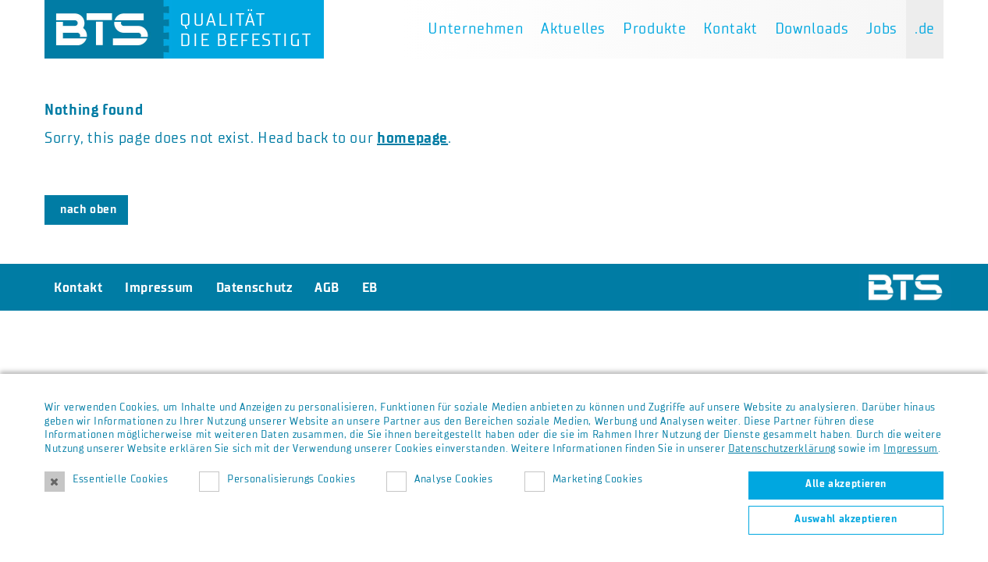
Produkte (654, 29)
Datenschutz (254, 287)
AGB (327, 287)
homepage (412, 138)
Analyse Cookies (453, 479)
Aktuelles (573, 29)
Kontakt (730, 29)
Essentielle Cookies (120, 479)
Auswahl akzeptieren (845, 519)
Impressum (910, 448)
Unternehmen (476, 29)
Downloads (812, 29)
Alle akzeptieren (846, 483)
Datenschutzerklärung (782, 448)
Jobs (882, 29)
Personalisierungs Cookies (291, 479)
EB (370, 287)
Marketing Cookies (598, 479)
